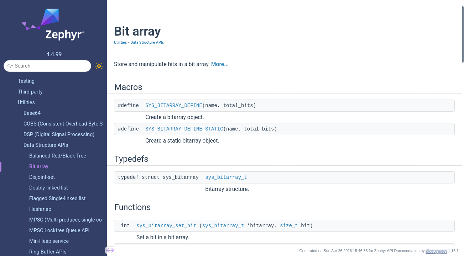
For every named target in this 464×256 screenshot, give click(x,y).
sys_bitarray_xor (386, 124)
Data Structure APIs (147, 42)
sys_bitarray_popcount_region (400, 143)
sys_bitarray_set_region (394, 181)
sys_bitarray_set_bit (166, 226)
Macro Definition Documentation (397, 220)
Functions (373, 57)
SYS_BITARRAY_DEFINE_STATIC (184, 129)
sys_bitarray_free (387, 153)
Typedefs (373, 38)
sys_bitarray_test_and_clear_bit (402, 105)
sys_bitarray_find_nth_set (396, 134)
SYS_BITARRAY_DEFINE (173, 105)
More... (220, 64)
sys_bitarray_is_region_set (397, 162)
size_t (289, 226)
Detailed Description (384, 210)
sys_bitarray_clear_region (396, 200)
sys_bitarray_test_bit (390, 86)
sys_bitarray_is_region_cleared (401, 172)
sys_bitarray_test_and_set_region (404, 191)
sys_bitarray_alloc (388, 115)
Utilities (120, 42)
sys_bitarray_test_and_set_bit (400, 95)
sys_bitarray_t (226, 177)
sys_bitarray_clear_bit (392, 77)
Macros (371, 10)
